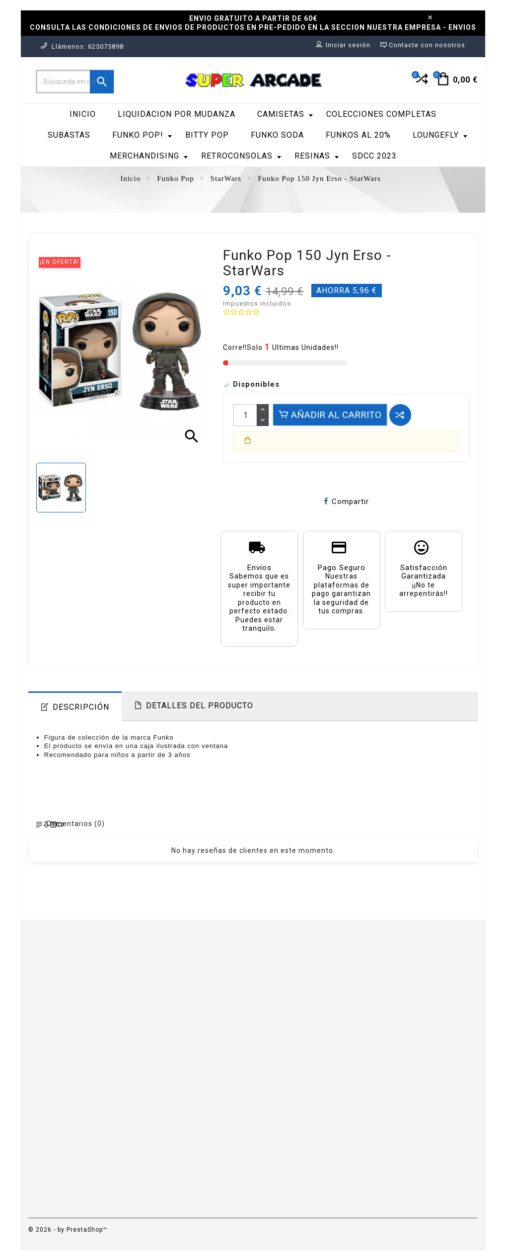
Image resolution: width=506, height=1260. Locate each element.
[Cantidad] (245, 415)
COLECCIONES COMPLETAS (381, 114)
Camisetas (285, 114)
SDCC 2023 (374, 156)
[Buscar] (75, 81)
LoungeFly (440, 135)
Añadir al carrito (330, 414)
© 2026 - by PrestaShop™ (67, 1229)
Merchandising (149, 156)
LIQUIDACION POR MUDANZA (176, 114)
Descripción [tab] (81, 707)
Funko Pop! (142, 135)
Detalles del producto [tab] (199, 705)
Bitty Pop (207, 135)
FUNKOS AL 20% (358, 135)
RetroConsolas (241, 156)
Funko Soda (277, 135)
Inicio (83, 114)
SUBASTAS (69, 135)
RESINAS (316, 156)
